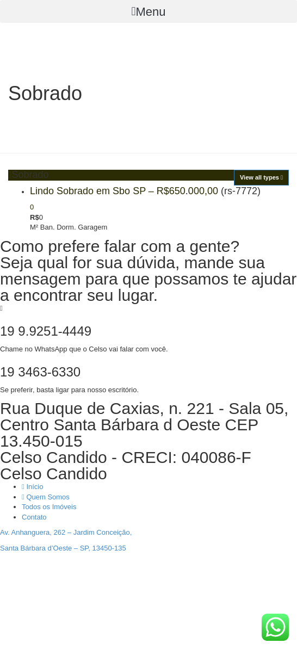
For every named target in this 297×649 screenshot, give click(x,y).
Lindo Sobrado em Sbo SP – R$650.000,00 (124, 191)
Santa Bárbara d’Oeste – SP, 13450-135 (63, 548)
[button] (148, 11)
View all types (261, 177)
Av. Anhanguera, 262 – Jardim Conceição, (66, 532)
